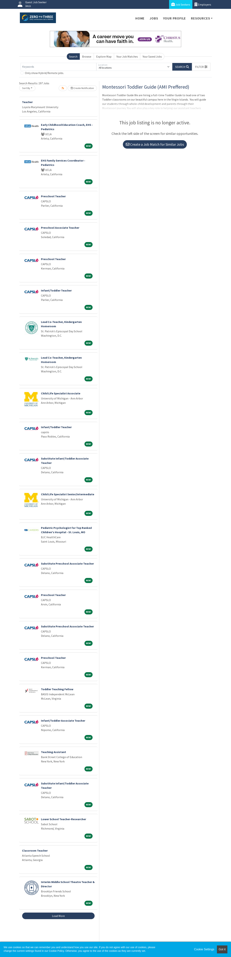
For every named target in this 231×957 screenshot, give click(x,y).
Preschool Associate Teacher (60, 227)
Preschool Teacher (53, 196)
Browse (86, 56)
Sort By (26, 88)
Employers (203, 4)
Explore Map (104, 56)
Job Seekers (180, 4)
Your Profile (174, 18)
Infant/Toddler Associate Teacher (63, 720)
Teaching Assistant (53, 752)
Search (73, 56)
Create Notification (82, 88)
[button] (201, 67)
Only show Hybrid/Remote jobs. (44, 73)
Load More (58, 916)
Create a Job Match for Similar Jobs (155, 144)
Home (140, 18)
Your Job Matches (127, 56)
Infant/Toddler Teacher (56, 290)
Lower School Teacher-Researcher (63, 819)
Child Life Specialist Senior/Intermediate (67, 494)
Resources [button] (200, 18)
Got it (222, 949)
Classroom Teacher (35, 850)
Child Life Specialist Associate (60, 393)
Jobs (154, 18)
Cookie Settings (204, 949)
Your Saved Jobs (152, 56)
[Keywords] (58, 67)
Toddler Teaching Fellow (57, 689)
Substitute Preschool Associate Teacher (67, 563)
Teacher (27, 102)
